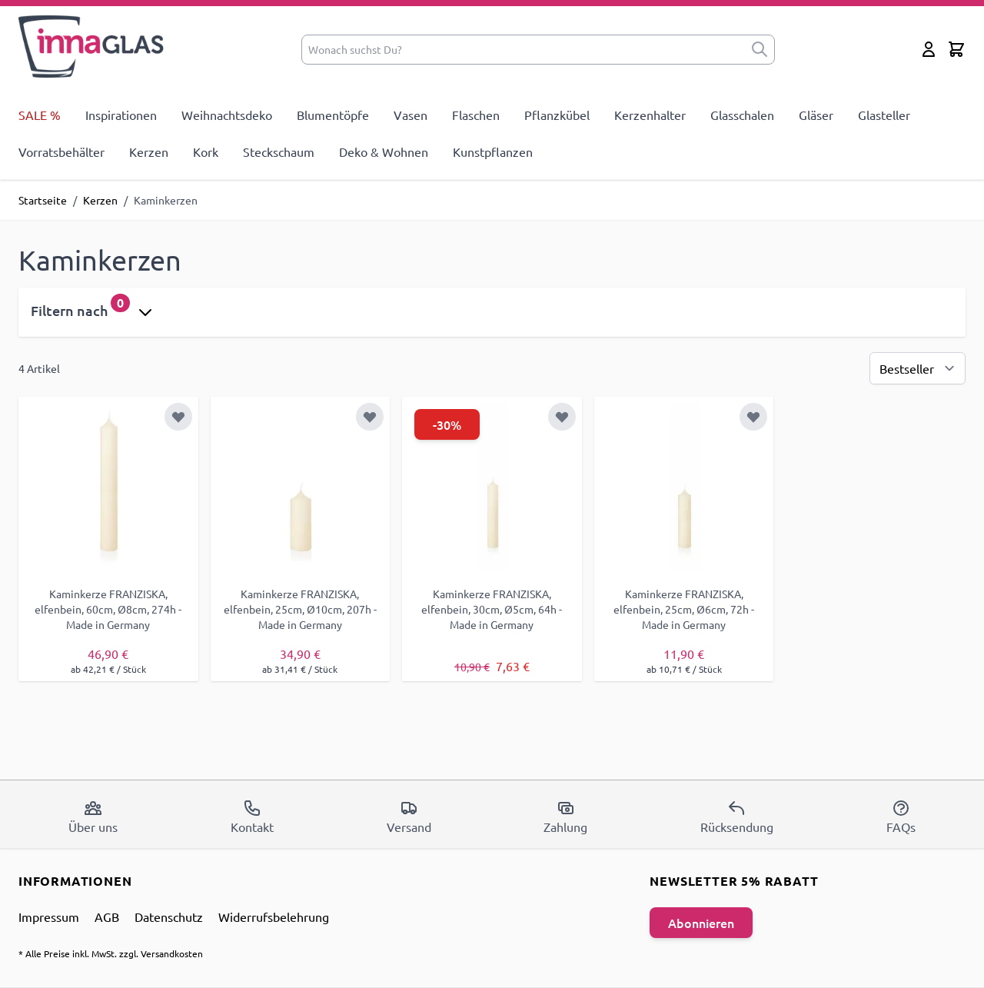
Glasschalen (742, 114)
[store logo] (91, 46)
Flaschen (476, 114)
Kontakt (252, 816)
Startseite (42, 200)
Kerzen (148, 151)
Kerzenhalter (650, 114)
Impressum (48, 916)
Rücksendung (736, 816)
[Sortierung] (917, 368)
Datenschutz (169, 916)
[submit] (759, 50)
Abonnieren (701, 922)
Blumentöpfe (333, 114)
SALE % (39, 114)
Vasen (410, 114)
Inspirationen (121, 114)
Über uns (93, 816)
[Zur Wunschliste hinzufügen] (178, 417)
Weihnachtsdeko (226, 114)
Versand (409, 816)
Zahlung (565, 816)
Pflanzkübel (557, 114)
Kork (205, 151)
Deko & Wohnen (383, 151)
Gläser (816, 114)
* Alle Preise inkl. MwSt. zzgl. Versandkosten (110, 953)
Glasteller (884, 114)
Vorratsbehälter (61, 151)
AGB (107, 916)
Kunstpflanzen (493, 151)
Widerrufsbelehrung (273, 916)
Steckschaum (278, 151)
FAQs (901, 816)
